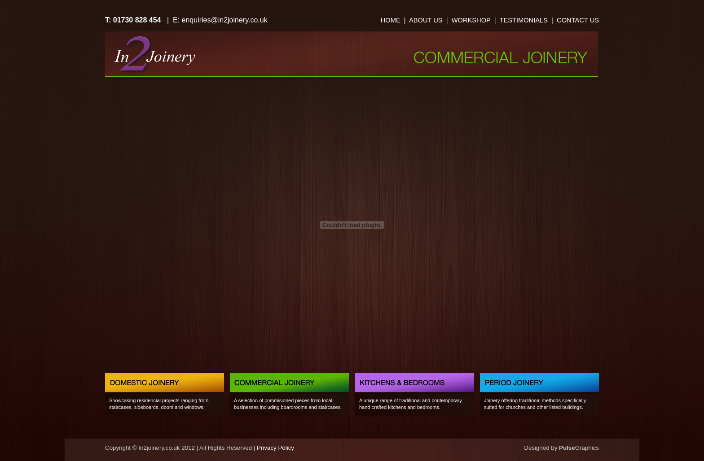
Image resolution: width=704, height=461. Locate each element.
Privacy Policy (275, 447)
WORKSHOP (471, 20)
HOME (390, 20)
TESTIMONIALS (523, 20)
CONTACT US (578, 20)
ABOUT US (426, 20)
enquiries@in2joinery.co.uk (225, 20)
